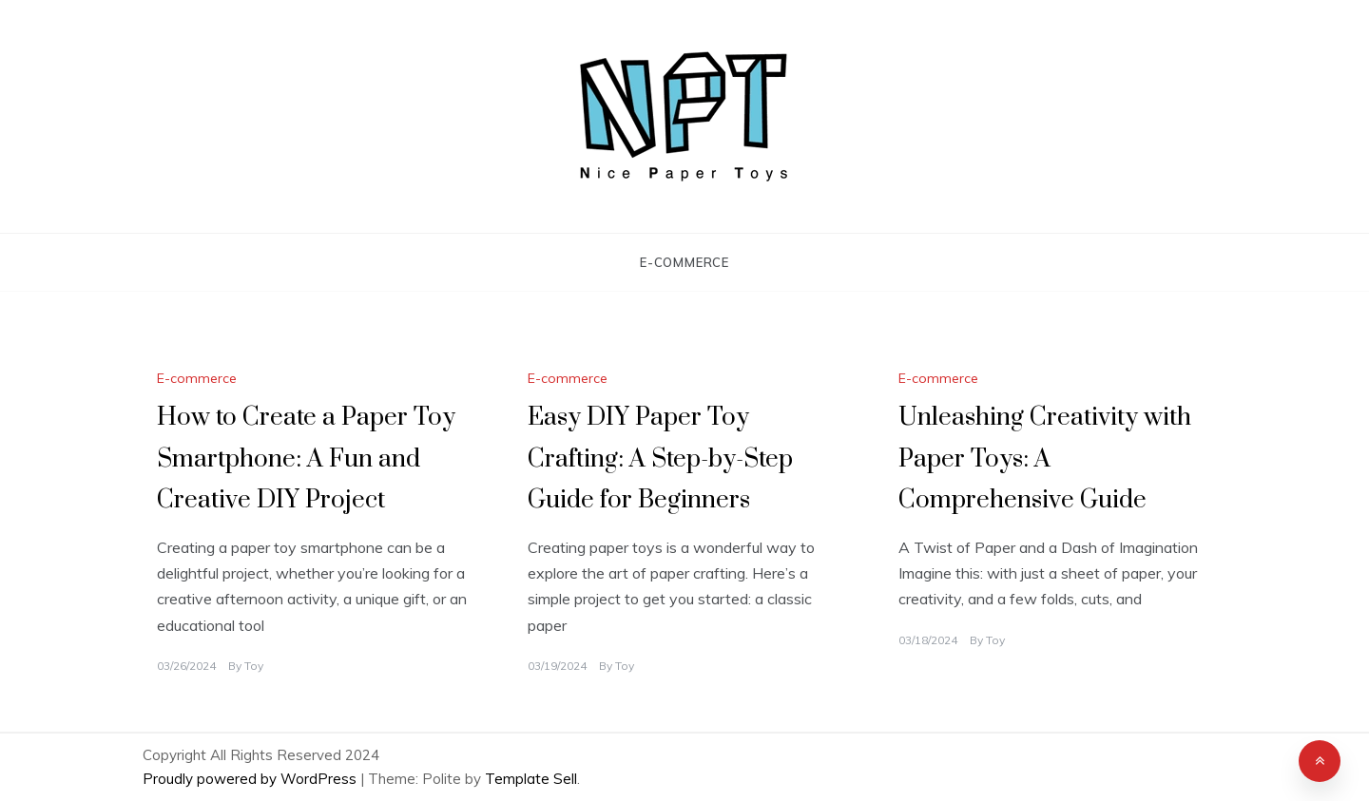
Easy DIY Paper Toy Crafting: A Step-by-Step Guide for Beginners (660, 458)
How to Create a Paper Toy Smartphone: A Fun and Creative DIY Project (306, 458)
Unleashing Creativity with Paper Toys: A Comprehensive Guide (1044, 458)
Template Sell (531, 779)
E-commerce (684, 262)
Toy (253, 665)
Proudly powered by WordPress (251, 779)
